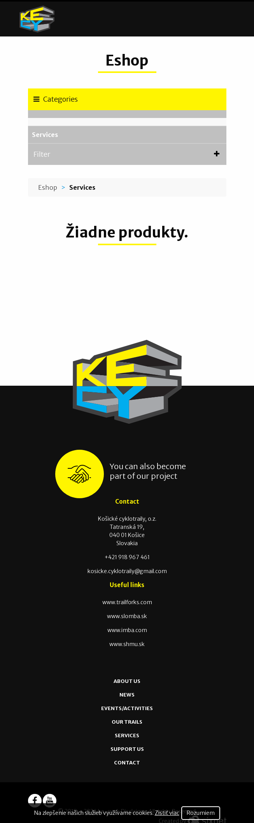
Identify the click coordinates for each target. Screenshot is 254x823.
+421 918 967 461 (127, 557)
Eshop (47, 187)
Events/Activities (127, 708)
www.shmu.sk (127, 644)
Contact (127, 762)
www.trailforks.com (127, 602)
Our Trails (127, 722)
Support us (127, 749)
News (127, 694)
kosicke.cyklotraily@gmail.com (127, 571)
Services (45, 135)
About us (127, 681)
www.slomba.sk (127, 616)
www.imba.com (127, 630)
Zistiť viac (167, 812)
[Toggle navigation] (233, 19)
